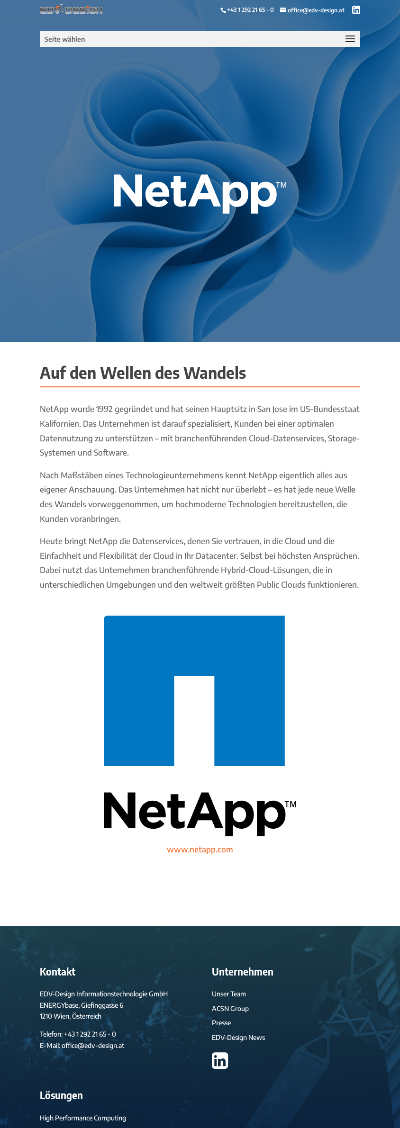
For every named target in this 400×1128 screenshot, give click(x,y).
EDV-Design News (238, 1037)
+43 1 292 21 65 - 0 (250, 10)
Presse (221, 1023)
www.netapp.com (200, 849)
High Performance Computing (83, 1118)
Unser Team (229, 994)
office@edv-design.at (93, 1045)
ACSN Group (230, 1008)
